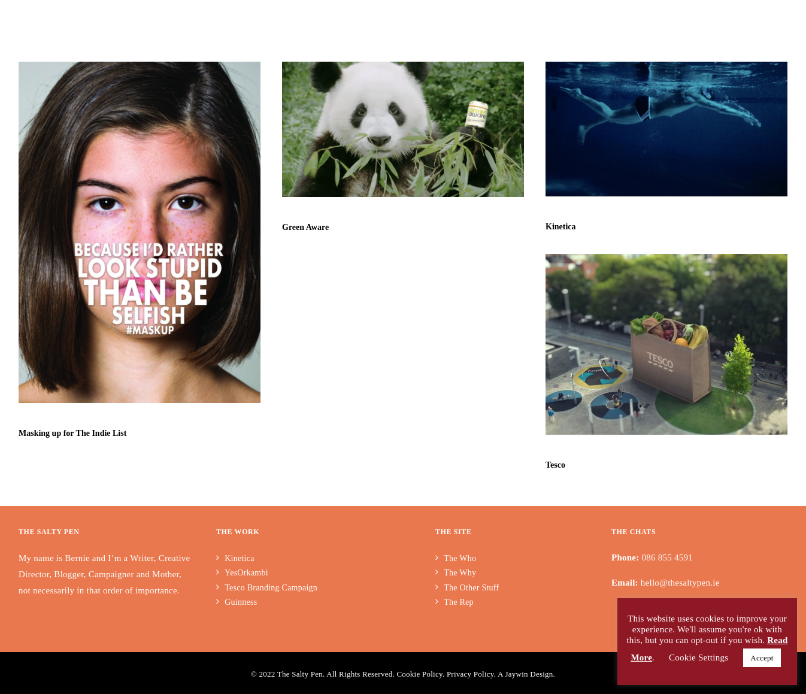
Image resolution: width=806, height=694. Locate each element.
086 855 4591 (667, 557)
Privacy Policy (470, 673)
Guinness (241, 602)
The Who (460, 558)
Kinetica (560, 226)
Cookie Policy (419, 673)
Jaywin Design (529, 673)
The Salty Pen (300, 673)
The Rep (459, 602)
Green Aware (305, 227)
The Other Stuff (471, 587)
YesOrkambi (247, 572)
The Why (460, 572)
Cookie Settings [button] (698, 657)
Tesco (555, 464)
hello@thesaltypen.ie (680, 582)
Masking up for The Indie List (72, 433)
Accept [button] (761, 657)
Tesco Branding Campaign (271, 587)
